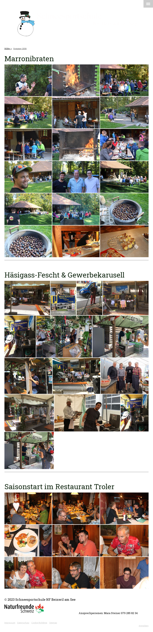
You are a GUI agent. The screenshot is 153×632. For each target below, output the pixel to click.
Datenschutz (23, 622)
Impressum (9, 622)
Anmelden (144, 625)
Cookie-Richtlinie (39, 622)
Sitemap (53, 622)
